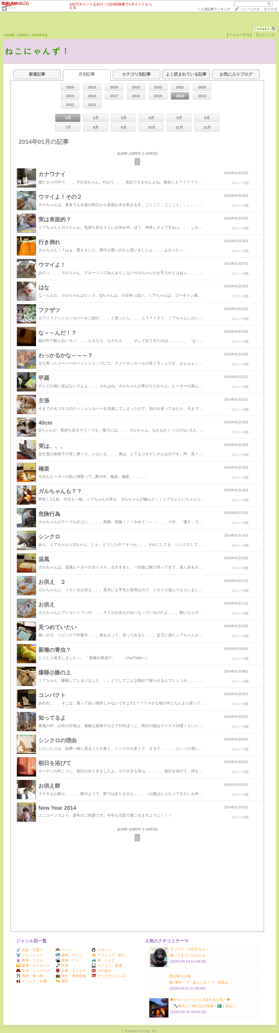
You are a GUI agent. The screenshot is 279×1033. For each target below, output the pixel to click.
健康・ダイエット (33, 965)
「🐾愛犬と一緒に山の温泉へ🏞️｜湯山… (203, 1006)
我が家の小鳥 (180, 976)
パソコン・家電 (107, 965)
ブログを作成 (250, 9)
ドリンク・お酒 (31, 981)
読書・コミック (71, 971)
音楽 (62, 965)
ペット (12, 9)
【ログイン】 (265, 35)
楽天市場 (270, 9)
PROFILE (40, 35)
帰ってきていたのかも (187, 955)
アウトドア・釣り (109, 955)
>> (213, 9)
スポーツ (101, 950)
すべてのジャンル (109, 976)
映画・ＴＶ (67, 960)
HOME (9, 35)
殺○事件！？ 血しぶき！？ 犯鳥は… (200, 982)
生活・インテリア (33, 971)
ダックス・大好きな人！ (189, 949)
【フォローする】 (239, 35)
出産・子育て (29, 950)
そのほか (101, 971)
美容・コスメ (29, 960)
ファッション (29, 955)
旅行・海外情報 (71, 976)
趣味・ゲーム (69, 955)
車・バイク (103, 960)
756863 (262, 29)
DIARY (23, 35)
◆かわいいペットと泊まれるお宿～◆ (200, 1000)
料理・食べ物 (29, 976)
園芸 (62, 981)
